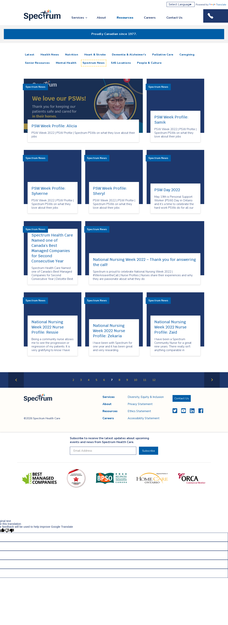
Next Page (212, 387)
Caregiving (186, 54)
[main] (114, 219)
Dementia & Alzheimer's (129, 54)
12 (153, 380)
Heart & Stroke (95, 54)
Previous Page (16, 387)
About (101, 18)
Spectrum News (94, 63)
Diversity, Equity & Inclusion (146, 397)
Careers (150, 18)
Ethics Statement (139, 411)
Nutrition (71, 54)
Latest (30, 54)
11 (144, 380)
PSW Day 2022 (167, 189)
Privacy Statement (140, 404)
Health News (49, 54)
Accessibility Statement (143, 418)
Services (77, 18)
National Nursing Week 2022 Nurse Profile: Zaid (170, 327)
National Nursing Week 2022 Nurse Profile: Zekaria (109, 330)
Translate (217, 4)
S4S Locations (121, 63)
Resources (125, 18)
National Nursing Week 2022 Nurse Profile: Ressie (47, 327)
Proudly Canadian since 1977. (114, 34)
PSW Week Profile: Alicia (54, 125)
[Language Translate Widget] (181, 4)
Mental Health (66, 63)
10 (135, 380)
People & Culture (149, 63)
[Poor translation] (9, 530)
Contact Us (174, 18)
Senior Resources (37, 63)
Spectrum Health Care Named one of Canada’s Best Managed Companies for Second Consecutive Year (52, 248)
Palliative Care (162, 54)
